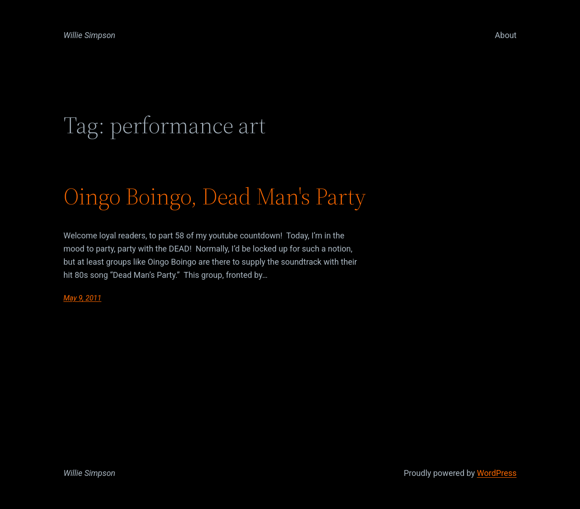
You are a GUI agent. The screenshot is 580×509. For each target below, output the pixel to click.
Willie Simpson (89, 35)
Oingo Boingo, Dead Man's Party (214, 196)
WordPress (497, 473)
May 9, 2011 (82, 298)
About (506, 35)
